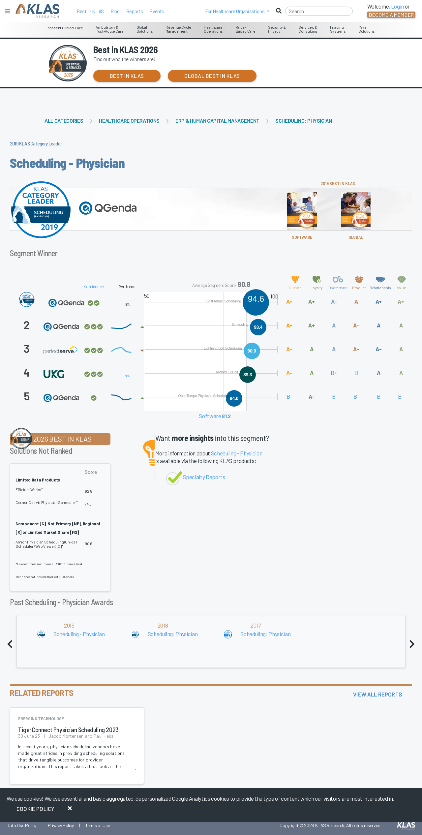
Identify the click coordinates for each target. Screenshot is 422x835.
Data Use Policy (21, 825)
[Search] (319, 11)
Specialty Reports (204, 477)
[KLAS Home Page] (35, 11)
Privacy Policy (61, 825)
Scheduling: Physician (303, 120)
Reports (134, 11)
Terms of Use (97, 825)
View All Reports (377, 694)
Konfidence (93, 286)
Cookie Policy (35, 808)
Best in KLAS (90, 11)
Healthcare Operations (129, 120)
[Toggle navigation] (7, 11)
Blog (115, 11)
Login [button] (397, 6)
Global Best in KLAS (212, 76)
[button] (237, 11)
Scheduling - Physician (236, 453)
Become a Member (391, 15)
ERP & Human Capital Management (217, 120)
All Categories (64, 120)
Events (156, 11)
